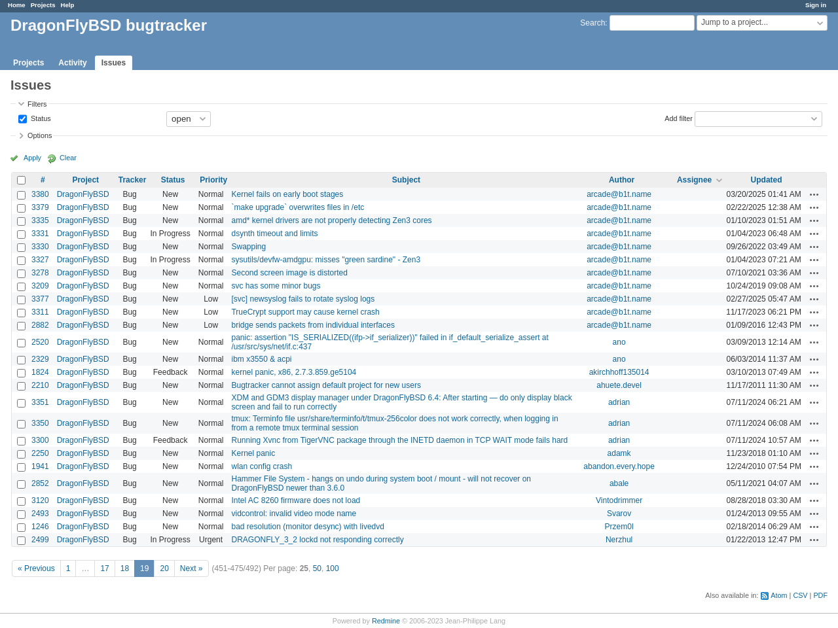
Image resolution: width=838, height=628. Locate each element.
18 (124, 568)
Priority (213, 179)
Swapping (248, 246)
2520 (40, 342)
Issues (113, 62)
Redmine (386, 621)
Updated (766, 179)
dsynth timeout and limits (274, 233)
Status (40, 118)
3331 (40, 233)
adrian (619, 402)
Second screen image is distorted (289, 272)
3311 (40, 312)
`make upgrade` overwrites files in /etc (297, 207)
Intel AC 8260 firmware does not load (295, 500)
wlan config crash (261, 466)
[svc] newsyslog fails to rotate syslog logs (302, 299)
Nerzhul (619, 539)
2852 (40, 483)
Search (592, 22)
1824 (40, 372)
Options (39, 135)
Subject (406, 179)
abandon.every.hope (619, 466)
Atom (779, 595)
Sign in (815, 5)
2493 (40, 513)
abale (619, 483)
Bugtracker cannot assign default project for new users (326, 385)
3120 (40, 500)
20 (164, 568)
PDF (820, 595)
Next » (191, 568)
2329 (40, 359)
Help (68, 5)
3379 (40, 207)
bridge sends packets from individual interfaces (312, 325)
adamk (619, 453)
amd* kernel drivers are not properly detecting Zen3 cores (331, 220)
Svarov (619, 513)
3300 (40, 440)
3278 (40, 272)
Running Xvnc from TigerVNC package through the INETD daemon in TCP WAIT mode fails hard (399, 440)
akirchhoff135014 (619, 372)
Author (621, 179)
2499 (40, 539)
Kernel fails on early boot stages (287, 194)
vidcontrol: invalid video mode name (293, 513)
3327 (40, 259)
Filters (36, 104)
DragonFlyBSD (83, 194)
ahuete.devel (619, 385)
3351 (40, 402)
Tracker (132, 179)
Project (85, 179)
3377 (40, 299)
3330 (40, 246)
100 (332, 568)
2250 (40, 453)
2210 (40, 385)
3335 (40, 220)
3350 (40, 423)
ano (619, 342)
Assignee (694, 179)
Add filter (679, 118)
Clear (68, 158)
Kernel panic (253, 453)
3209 (40, 285)
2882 (40, 325)
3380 (40, 194)
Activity (72, 62)
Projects (43, 5)
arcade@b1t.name (619, 194)
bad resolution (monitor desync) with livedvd (307, 526)
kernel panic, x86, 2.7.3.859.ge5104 (293, 372)
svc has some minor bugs (275, 285)
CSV (800, 595)
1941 (40, 466)
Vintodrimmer (619, 500)
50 (317, 568)
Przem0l (619, 526)
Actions (814, 194)
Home (17, 5)
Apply (32, 158)
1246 (40, 526)
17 (104, 568)
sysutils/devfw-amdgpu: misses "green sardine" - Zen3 (325, 259)
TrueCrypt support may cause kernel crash (305, 312)
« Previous (36, 568)
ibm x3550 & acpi (261, 359)
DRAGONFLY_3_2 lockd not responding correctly (317, 539)
